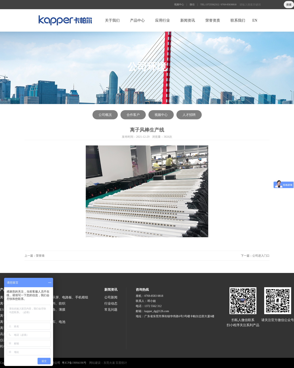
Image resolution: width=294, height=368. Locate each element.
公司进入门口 (261, 255)
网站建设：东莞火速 (102, 362)
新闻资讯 (187, 20)
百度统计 (121, 362)
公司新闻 (110, 297)
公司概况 (105, 114)
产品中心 (137, 20)
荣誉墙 (40, 255)
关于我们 (112, 20)
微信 (192, 4)
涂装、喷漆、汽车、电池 (47, 322)
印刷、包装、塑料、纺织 (47, 303)
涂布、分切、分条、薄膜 (47, 309)
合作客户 (133, 114)
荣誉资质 (212, 20)
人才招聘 (189, 114)
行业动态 (110, 303)
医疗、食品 (37, 315)
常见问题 (110, 309)
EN (254, 20)
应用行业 (162, 20)
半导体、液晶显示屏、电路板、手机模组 (58, 297)
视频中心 (179, 4)
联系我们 (238, 20)
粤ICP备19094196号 (74, 362)
